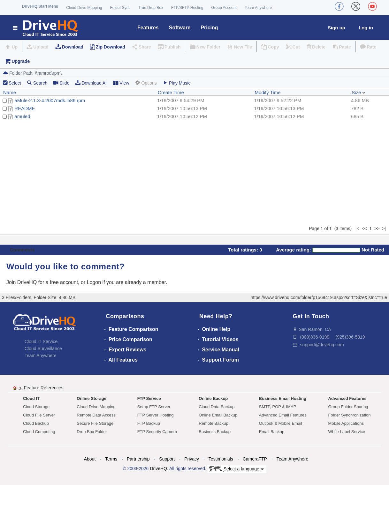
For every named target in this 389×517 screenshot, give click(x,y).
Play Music (177, 83)
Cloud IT (31, 398)
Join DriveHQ (22, 282)
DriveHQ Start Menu (40, 6)
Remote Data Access (96, 415)
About (90, 458)
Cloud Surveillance (43, 348)
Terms (111, 458)
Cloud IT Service (41, 341)
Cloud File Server (39, 415)
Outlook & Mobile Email (280, 423)
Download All (91, 83)
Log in (366, 27)
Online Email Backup (218, 415)
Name (9, 92)
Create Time (171, 92)
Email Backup (271, 431)
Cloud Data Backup (216, 406)
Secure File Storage (95, 423)
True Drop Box (150, 7)
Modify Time (268, 92)
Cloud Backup (36, 423)
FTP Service (149, 398)
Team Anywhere (258, 7)
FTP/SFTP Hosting (187, 7)
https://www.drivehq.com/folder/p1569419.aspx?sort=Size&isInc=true (319, 297)
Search (37, 83)
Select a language (236, 469)
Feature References (44, 387)
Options (145, 83)
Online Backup (213, 398)
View (121, 83)
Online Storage (91, 398)
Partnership (138, 458)
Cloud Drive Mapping (84, 7)
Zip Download (110, 46)
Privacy (191, 458)
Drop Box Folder (92, 431)
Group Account (224, 7)
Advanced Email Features (283, 415)
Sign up (336, 27)
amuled (22, 116)
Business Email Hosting (282, 398)
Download (72, 46)
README (24, 108)
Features (148, 27)
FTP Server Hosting (155, 415)
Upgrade (20, 61)
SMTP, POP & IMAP (277, 406)
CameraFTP (255, 458)
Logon (94, 282)
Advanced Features (347, 398)
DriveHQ (158, 468)
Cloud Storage (36, 406)
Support (167, 458)
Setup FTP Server (154, 406)
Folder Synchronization (349, 415)
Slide (61, 83)
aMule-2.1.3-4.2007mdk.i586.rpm (49, 100)
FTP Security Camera (157, 431)
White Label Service (346, 431)
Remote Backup (213, 423)
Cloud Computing (39, 431)
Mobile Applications (346, 423)
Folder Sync (120, 7)
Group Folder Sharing (348, 406)
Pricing (209, 27)
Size (358, 92)
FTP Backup (148, 423)
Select (15, 83)
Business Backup (215, 431)
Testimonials (221, 458)
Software (180, 27)
